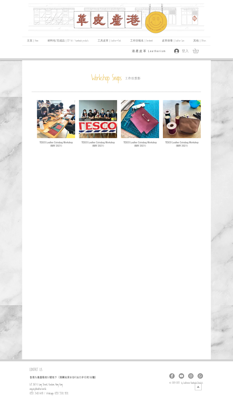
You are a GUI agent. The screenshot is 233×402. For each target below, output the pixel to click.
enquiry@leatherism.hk (38, 390)
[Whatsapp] (200, 376)
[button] (199, 41)
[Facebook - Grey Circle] (172, 376)
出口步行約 (82, 377)
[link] (198, 50)
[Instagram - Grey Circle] (191, 376)
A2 (75, 378)
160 (48, 378)
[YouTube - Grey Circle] (181, 376)
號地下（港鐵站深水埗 (62, 377)
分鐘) (93, 377)
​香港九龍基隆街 (38, 377)
